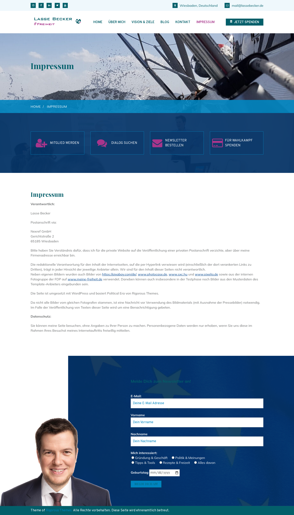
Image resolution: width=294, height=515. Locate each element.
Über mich (116, 22)
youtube (65, 5)
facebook (41, 5)
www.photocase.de (152, 274)
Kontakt (182, 22)
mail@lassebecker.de (244, 5)
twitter (57, 5)
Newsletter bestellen (176, 143)
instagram (33, 5)
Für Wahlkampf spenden (239, 143)
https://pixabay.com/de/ (119, 274)
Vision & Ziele (142, 22)
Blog (164, 22)
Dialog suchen (124, 143)
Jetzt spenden (244, 22)
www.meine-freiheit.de (85, 279)
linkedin (49, 5)
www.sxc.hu (178, 274)
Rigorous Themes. (59, 510)
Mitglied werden (64, 143)
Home (97, 22)
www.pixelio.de (206, 274)
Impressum (205, 22)
